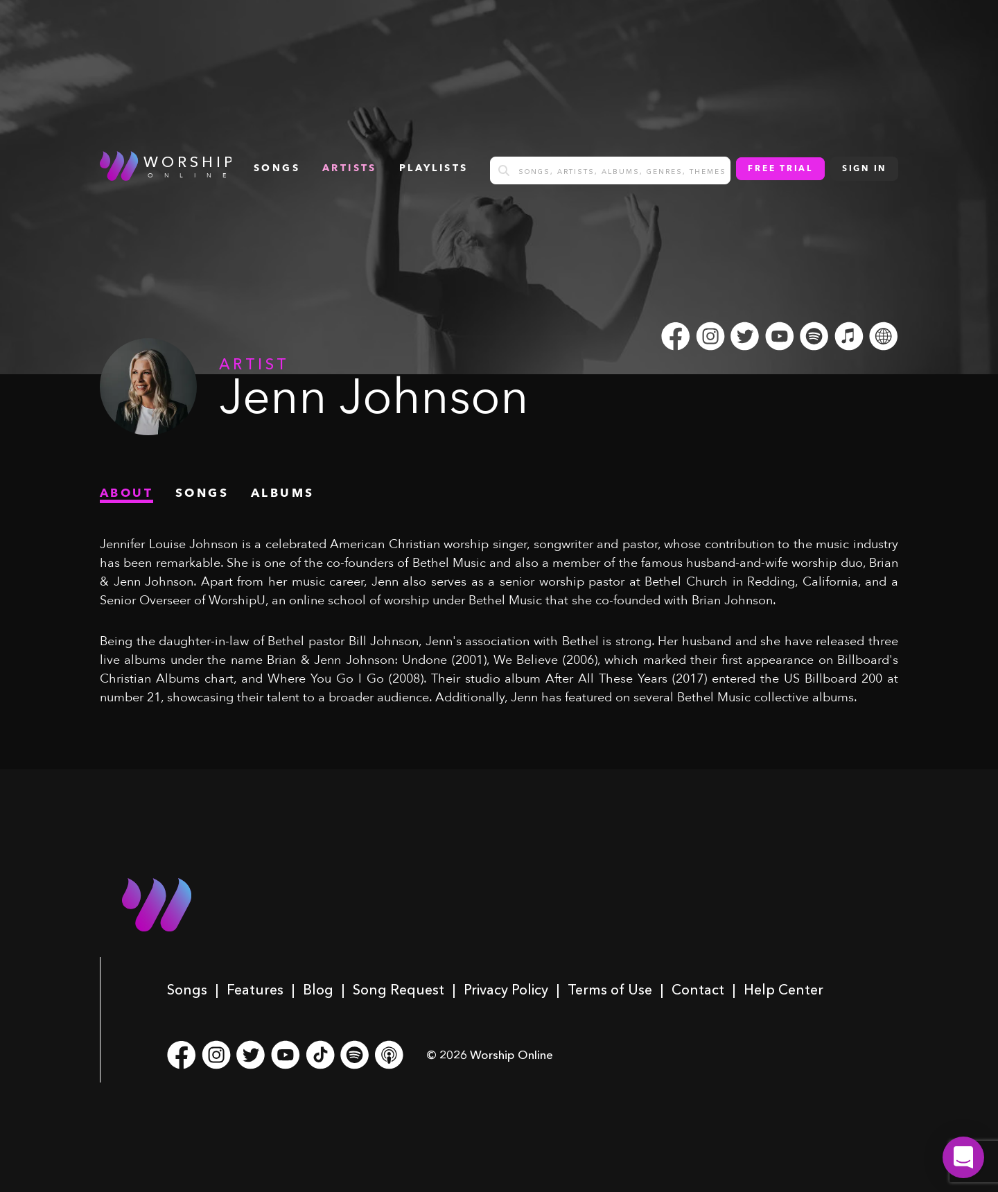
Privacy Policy (506, 989)
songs (277, 168)
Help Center (783, 989)
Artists (349, 168)
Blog (318, 989)
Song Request (398, 989)
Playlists (434, 168)
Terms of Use (610, 989)
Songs (187, 989)
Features (255, 989)
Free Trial (780, 169)
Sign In (864, 169)
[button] (963, 1157)
